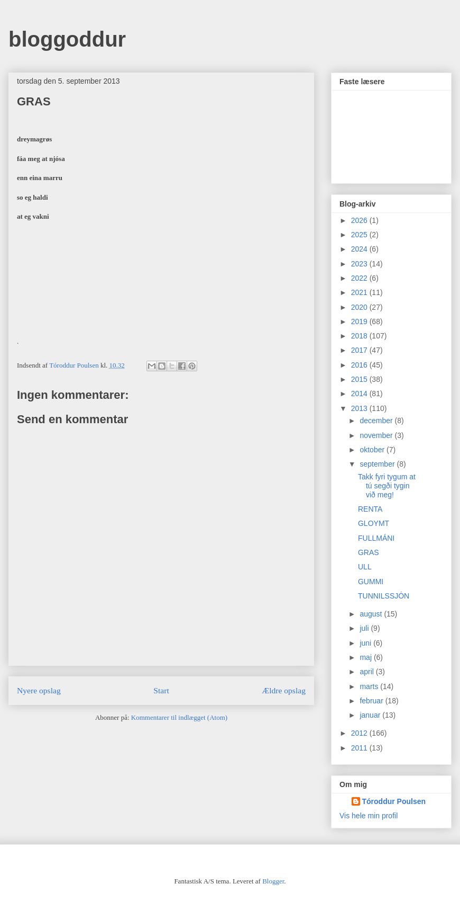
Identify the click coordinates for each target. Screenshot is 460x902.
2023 (360, 264)
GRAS (368, 552)
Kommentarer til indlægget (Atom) (179, 717)
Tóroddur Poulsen (394, 801)
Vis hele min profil (368, 815)
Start (161, 690)
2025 (360, 234)
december (377, 420)
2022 (360, 278)
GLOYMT (373, 523)
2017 (360, 350)
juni (366, 643)
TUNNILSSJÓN (383, 596)
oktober (373, 449)
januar (371, 715)
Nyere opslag (39, 690)
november (377, 435)
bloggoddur (67, 39)
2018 (360, 336)
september (378, 464)
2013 (360, 408)
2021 (360, 292)
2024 (360, 249)
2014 (360, 393)
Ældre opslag (284, 690)
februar (372, 700)
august (372, 614)
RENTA (370, 509)
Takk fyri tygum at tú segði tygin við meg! (387, 485)
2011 (360, 748)
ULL (365, 566)
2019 (360, 321)
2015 (360, 379)
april (367, 671)
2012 (360, 733)
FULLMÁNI (376, 538)
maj (366, 657)
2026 (360, 220)
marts (370, 686)
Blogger (273, 881)
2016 (360, 365)
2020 (360, 307)
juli (365, 628)
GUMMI (370, 581)
